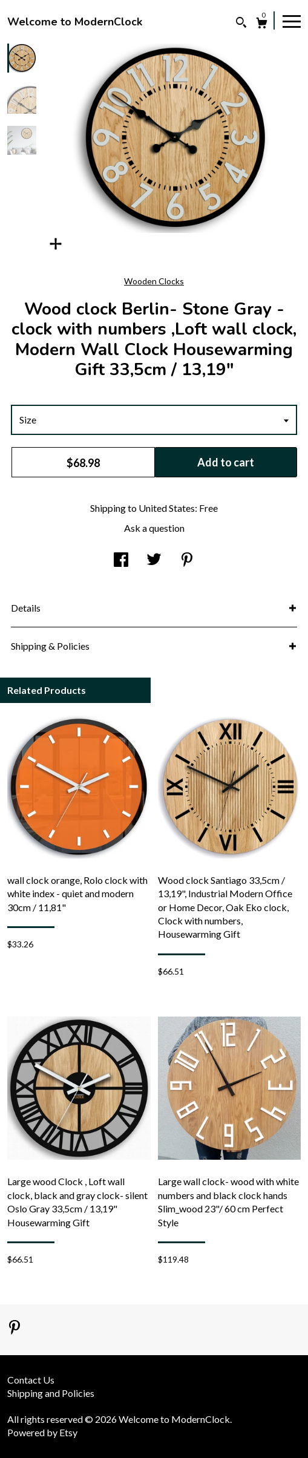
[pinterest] (14, 1328)
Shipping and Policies (50, 1393)
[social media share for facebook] (121, 560)
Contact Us (30, 1379)
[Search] (241, 24)
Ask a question (154, 528)
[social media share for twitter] (154, 560)
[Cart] (261, 24)
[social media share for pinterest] (187, 560)
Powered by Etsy (42, 1432)
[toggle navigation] (292, 20)
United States (167, 508)
